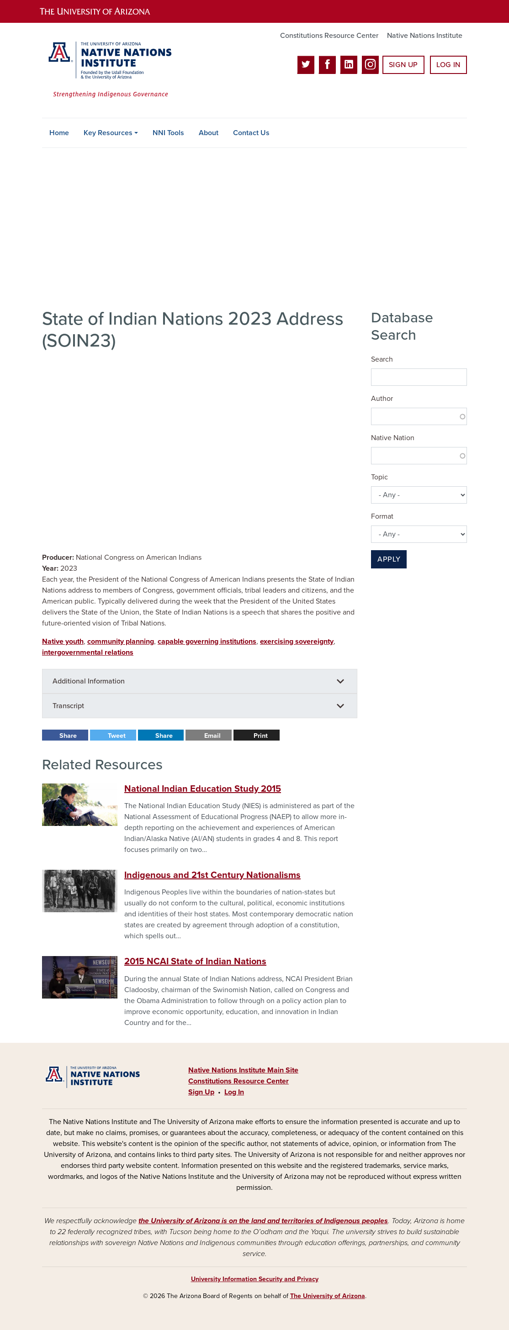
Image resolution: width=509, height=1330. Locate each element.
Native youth (63, 641)
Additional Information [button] (89, 681)
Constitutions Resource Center (329, 35)
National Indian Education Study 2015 (202, 788)
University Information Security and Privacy (254, 1279)
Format (382, 516)
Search (382, 359)
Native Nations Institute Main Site (243, 1070)
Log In (448, 64)
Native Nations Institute (424, 35)
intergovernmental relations (87, 652)
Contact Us (251, 132)
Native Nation (392, 437)
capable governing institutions (207, 641)
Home (59, 132)
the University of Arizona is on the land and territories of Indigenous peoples (263, 1220)
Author (382, 398)
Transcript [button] (68, 705)
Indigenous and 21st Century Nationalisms (212, 875)
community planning (120, 641)
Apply (388, 559)
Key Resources (108, 132)
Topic (379, 477)
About (208, 132)
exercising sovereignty (297, 641)
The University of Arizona (327, 1296)
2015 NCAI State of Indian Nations (195, 961)
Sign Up (403, 64)
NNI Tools (168, 132)
